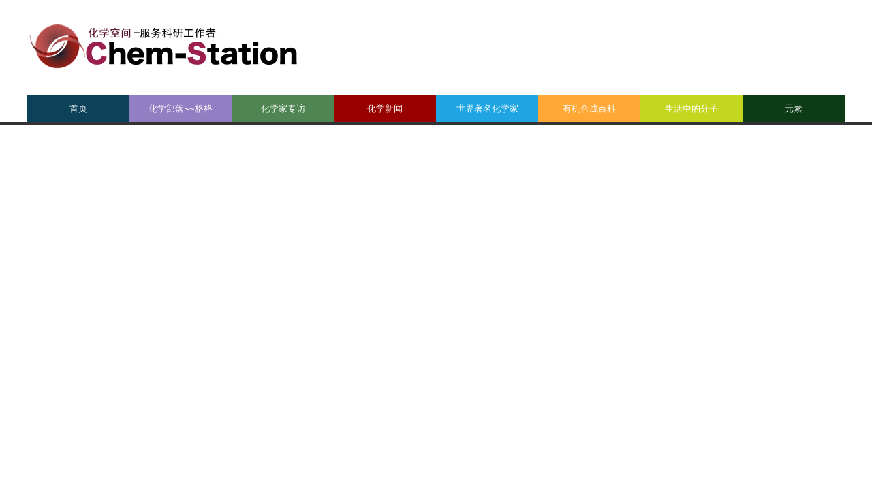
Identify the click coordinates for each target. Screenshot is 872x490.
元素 (794, 108)
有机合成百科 (589, 108)
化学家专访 (283, 108)
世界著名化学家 (487, 108)
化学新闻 (385, 108)
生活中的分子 (691, 108)
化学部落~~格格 (180, 108)
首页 (78, 108)
